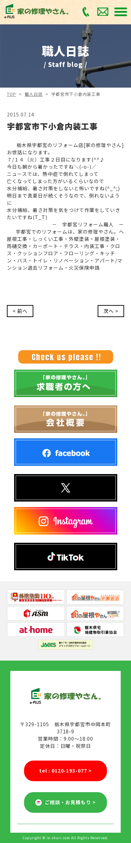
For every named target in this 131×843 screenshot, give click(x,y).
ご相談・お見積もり (65, 802)
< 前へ (20, 310)
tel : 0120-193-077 (65, 770)
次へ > (110, 310)
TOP (11, 94)
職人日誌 (34, 94)
